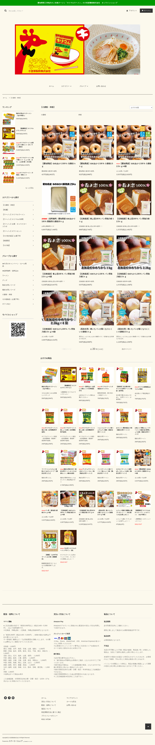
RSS (43, 719)
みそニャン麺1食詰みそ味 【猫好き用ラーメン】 (124, 429)
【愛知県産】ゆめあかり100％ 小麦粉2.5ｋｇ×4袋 (133, 165)
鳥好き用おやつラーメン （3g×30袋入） (23, 114)
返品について (46, 709)
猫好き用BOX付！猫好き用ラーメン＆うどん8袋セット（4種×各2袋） (68, 471)
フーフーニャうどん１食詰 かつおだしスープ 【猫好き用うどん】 (50, 471)
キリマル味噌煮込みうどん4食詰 (143, 388)
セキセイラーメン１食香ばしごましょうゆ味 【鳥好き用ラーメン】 (124, 471)
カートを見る (71, 701)
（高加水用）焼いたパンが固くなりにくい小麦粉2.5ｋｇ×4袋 (105, 512)
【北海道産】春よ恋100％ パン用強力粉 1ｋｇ (96, 220)
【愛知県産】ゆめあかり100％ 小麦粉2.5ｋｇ (96, 165)
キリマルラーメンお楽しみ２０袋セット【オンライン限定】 (25, 145)
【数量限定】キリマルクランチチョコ (25, 129)
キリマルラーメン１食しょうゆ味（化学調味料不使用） (68, 430)
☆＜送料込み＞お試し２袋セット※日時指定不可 (87, 389)
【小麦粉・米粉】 (15, 98)
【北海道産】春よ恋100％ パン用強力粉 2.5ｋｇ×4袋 (58, 275)
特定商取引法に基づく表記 (51, 712)
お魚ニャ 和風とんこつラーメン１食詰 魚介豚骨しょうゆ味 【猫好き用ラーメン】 (142, 431)
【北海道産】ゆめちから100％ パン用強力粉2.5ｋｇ (133, 275)
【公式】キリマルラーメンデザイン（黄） (68, 549)
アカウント (133, 10)
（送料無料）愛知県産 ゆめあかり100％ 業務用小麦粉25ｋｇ (58, 220)
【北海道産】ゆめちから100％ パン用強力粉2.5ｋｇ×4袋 (58, 330)
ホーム (51, 86)
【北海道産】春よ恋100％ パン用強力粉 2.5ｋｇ (133, 220)
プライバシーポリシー (49, 716)
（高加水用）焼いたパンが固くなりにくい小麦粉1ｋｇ (95, 330)
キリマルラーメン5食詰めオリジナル (105, 387)
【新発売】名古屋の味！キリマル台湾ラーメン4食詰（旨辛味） (124, 389)
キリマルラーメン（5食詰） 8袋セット (24, 174)
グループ (84, 86)
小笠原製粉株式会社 (14, 737)
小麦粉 (43, 115)
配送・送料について (48, 705)
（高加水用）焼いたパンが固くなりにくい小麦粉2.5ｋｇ (133, 330)
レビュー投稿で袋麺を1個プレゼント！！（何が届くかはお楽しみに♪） (124, 512)
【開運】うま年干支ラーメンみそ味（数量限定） (50, 557)
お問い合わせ (101, 86)
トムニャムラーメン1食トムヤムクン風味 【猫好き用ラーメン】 (106, 430)
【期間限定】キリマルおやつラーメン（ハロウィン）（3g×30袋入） (142, 512)
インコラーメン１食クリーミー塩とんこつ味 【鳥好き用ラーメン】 (105, 471)
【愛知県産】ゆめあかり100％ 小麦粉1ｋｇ (59, 165)
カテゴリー (66, 86)
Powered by (17, 741)
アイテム (146, 10)
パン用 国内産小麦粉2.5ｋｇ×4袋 (50, 511)
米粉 (80, 115)
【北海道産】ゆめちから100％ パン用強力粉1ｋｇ (95, 275)
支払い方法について (48, 701)
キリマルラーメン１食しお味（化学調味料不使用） (87, 430)
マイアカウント (72, 698)
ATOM (48, 719)
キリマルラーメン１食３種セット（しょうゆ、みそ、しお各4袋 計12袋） (25, 160)
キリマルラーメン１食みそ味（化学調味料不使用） (50, 430)
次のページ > (126, 349)
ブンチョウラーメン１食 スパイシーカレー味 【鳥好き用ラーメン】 (87, 471)
